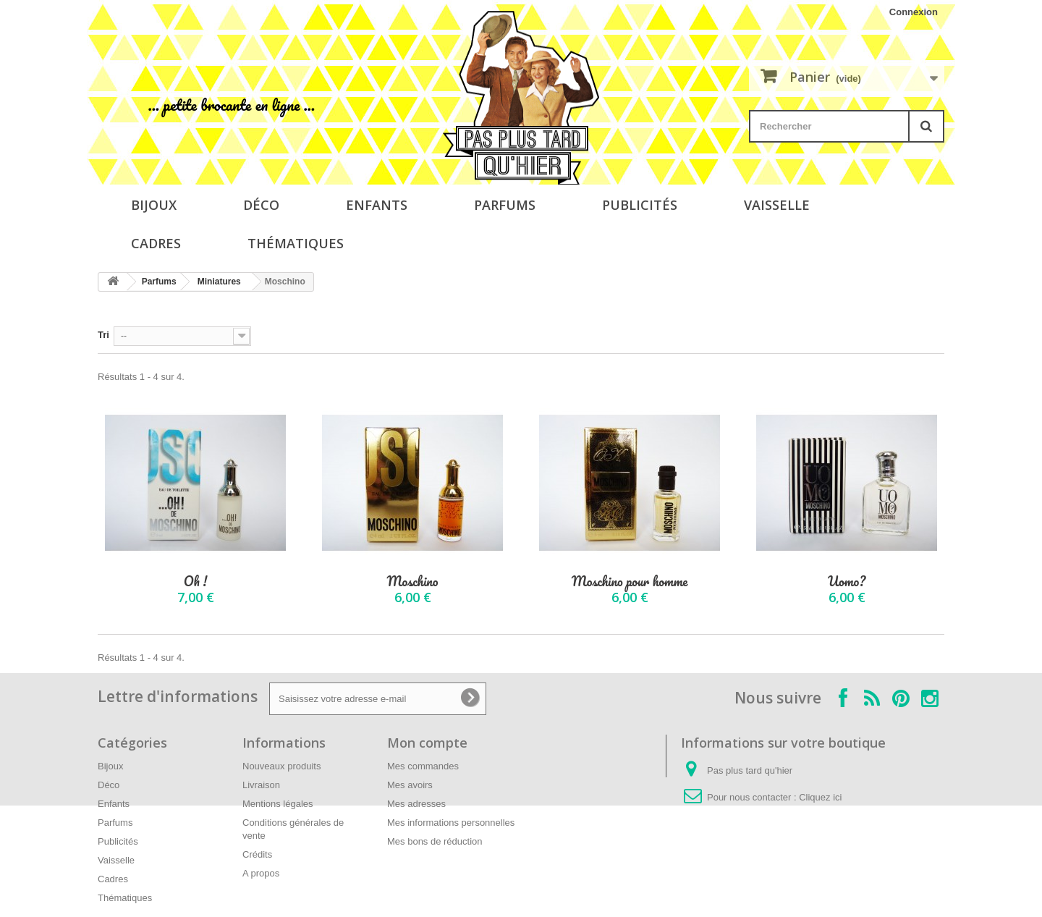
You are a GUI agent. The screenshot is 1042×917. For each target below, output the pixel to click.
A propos (260, 873)
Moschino (413, 581)
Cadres (156, 243)
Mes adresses (416, 803)
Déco (261, 205)
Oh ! (196, 581)
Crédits (257, 854)
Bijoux (154, 205)
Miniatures (219, 281)
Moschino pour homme (630, 581)
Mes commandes (423, 766)
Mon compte (427, 742)
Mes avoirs (410, 784)
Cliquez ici (820, 797)
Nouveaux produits (281, 766)
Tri (103, 334)
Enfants (376, 205)
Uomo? (846, 581)
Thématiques (295, 243)
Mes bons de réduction (435, 841)
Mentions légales (277, 803)
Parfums (504, 205)
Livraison (261, 784)
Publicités (639, 205)
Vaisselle (777, 205)
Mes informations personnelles (450, 822)
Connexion (913, 12)
